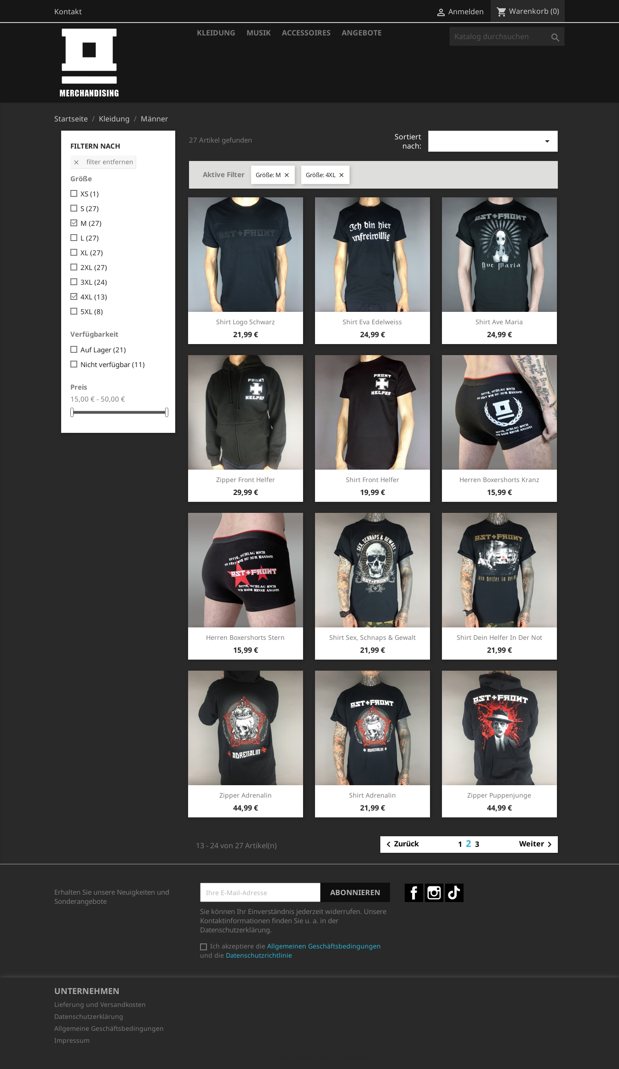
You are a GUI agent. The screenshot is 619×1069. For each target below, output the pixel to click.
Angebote (362, 33)
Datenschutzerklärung (88, 1016)
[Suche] (507, 36)
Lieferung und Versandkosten (100, 1004)
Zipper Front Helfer (245, 479)
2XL (93, 267)
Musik (258, 33)
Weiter (537, 844)
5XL (91, 311)
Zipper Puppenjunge (499, 795)
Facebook (414, 893)
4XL (93, 296)
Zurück (401, 844)
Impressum (72, 1040)
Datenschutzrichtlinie (259, 955)
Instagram (434, 893)
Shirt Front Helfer (372, 479)
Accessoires (306, 33)
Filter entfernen (103, 161)
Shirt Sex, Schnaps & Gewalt (372, 637)
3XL (93, 282)
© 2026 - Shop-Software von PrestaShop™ (309, 1057)
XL (91, 252)
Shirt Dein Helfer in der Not (499, 637)
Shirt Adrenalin (372, 795)
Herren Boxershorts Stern (245, 637)
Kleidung (216, 33)
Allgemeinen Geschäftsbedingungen (324, 946)
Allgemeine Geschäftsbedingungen (109, 1028)
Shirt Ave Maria (499, 321)
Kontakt (68, 11)
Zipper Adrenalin (245, 795)
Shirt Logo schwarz (245, 321)
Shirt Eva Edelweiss (372, 321)
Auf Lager (103, 349)
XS (89, 193)
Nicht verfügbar (112, 364)
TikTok (454, 893)
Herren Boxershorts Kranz (499, 479)
